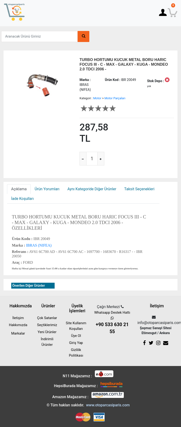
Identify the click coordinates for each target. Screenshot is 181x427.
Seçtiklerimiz (47, 325)
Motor (97, 98)
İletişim (18, 318)
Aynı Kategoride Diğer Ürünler (92, 189)
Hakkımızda (18, 325)
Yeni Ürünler (47, 332)
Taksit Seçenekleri (139, 189)
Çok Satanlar (47, 318)
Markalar (18, 333)
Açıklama (18, 189)
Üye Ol (76, 336)
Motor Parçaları (114, 98)
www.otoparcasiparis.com (108, 405)
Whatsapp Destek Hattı (112, 322)
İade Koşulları (22, 198)
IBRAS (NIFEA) (38, 245)
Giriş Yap (76, 343)
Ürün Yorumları (47, 189)
